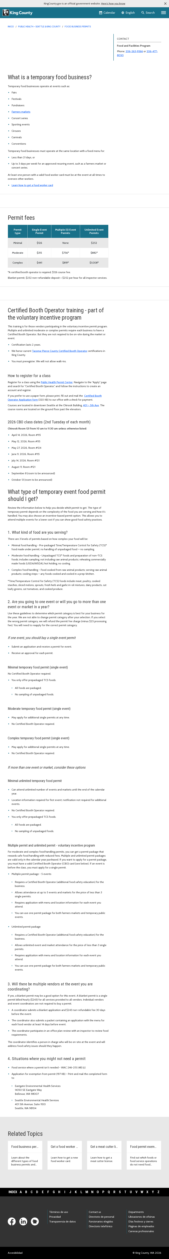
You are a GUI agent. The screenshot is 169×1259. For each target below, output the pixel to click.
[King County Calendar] (107, 12)
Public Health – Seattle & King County (39, 26)
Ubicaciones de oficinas (141, 1216)
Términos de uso (58, 1212)
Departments (136, 1212)
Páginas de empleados (141, 1226)
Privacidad (55, 1216)
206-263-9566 (134, 51)
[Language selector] (128, 12)
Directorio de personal (101, 1216)
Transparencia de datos (62, 1221)
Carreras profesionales (141, 1231)
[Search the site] (148, 12)
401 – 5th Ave (91, 405)
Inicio (11, 26)
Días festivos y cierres (140, 1221)
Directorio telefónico (100, 1226)
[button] (165, 3)
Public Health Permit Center (57, 382)
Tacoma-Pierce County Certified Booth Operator (59, 351)
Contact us (95, 1212)
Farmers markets (21, 111)
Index (13, 1192)
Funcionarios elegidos (101, 1221)
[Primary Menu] (163, 12)
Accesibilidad (15, 1252)
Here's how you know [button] (113, 3)
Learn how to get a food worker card (32, 185)
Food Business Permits (78, 26)
